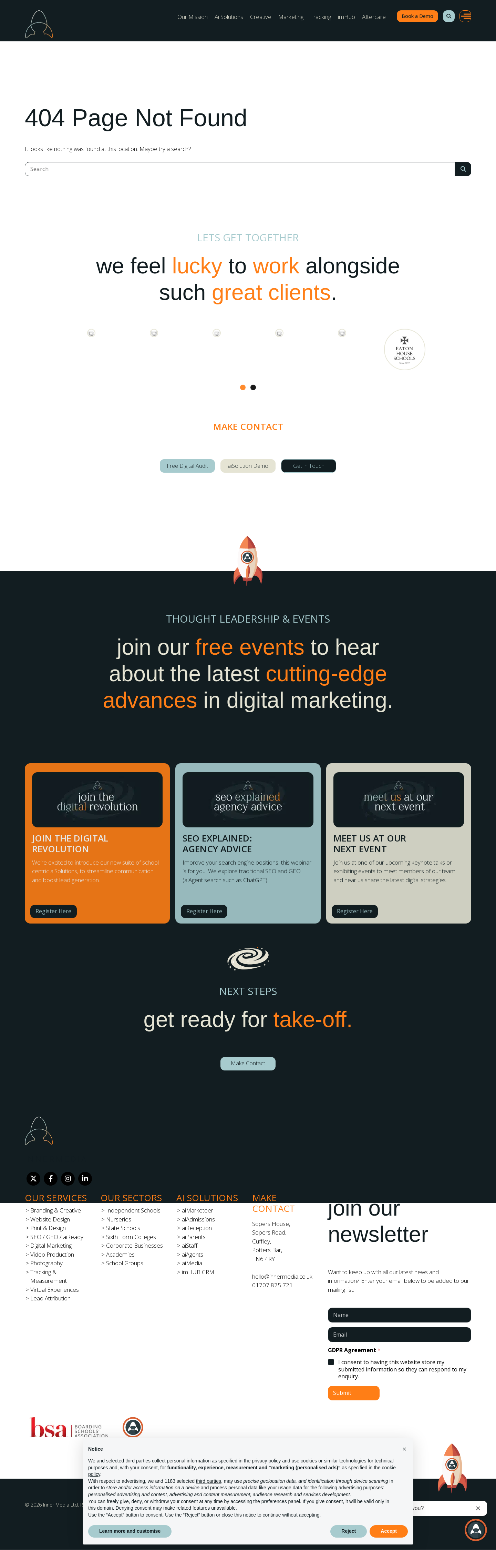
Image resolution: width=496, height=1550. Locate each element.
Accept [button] (389, 1531)
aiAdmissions (198, 1219)
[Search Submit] (463, 169)
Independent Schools (133, 1210)
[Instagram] (68, 1179)
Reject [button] (348, 1531)
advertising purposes (361, 1487)
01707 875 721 (272, 1285)
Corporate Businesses (134, 1245)
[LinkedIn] (85, 1179)
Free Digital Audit (187, 466)
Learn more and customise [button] (130, 1531)
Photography (46, 1263)
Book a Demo (417, 16)
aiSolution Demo (248, 466)
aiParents (194, 1237)
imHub (346, 17)
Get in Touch (308, 466)
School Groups (124, 1263)
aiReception (197, 1228)
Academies (120, 1254)
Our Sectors (131, 1197)
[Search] (240, 169)
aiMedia (192, 1263)
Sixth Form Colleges (131, 1237)
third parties (208, 1481)
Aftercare (374, 17)
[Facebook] (51, 1179)
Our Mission (192, 17)
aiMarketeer (197, 1210)
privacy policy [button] (266, 1460)
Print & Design (48, 1228)
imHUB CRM (198, 1272)
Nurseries (118, 1219)
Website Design (50, 1219)
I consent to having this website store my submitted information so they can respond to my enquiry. (402, 1369)
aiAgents (192, 1254)
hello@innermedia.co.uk (282, 1276)
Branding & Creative (55, 1210)
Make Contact (248, 1063)
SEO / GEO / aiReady (56, 1237)
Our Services (56, 1197)
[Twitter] (33, 1179)
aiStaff (189, 1245)
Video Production (52, 1254)
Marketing (290, 17)
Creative (260, 17)
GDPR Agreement (354, 1350)
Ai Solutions (229, 17)
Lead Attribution (50, 1298)
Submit (342, 1393)
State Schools (123, 1228)
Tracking (320, 17)
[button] (449, 16)
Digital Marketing (51, 1245)
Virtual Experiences (54, 1290)
